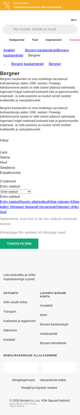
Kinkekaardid (48, 333)
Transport (9, 311)
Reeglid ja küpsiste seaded (39, 387)
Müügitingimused (23, 380)
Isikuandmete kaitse (53, 380)
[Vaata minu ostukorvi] (65, 16)
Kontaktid (46, 305)
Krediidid (9, 339)
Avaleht (9, 50)
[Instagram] (73, 259)
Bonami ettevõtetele (53, 343)
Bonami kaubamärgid (27, 64)
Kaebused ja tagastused (19, 321)
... (4, 64)
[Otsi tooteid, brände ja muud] (45, 29)
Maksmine (10, 330)
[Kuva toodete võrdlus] (56, 16)
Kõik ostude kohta (15, 302)
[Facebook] (63, 259)
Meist (43, 315)
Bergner (55, 64)
